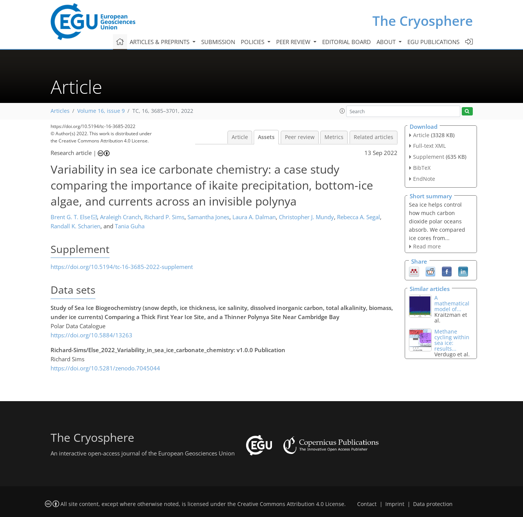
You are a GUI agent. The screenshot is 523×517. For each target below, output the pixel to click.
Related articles (373, 137)
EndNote (424, 178)
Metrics (333, 137)
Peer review (300, 137)
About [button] (387, 42)
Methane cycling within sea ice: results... (451, 340)
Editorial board (346, 42)
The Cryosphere (422, 21)
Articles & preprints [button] (160, 42)
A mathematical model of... (451, 303)
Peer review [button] (294, 42)
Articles (60, 111)
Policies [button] (253, 42)
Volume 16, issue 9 (101, 111)
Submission (218, 42)
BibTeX (422, 167)
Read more (427, 246)
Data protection (433, 504)
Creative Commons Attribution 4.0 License (290, 504)
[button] (342, 111)
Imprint (394, 504)
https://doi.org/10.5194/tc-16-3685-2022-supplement (122, 266)
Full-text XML (429, 145)
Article (240, 137)
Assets (266, 137)
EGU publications (433, 42)
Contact (367, 504)
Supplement (428, 156)
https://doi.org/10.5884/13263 (91, 335)
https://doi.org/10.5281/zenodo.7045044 (105, 368)
